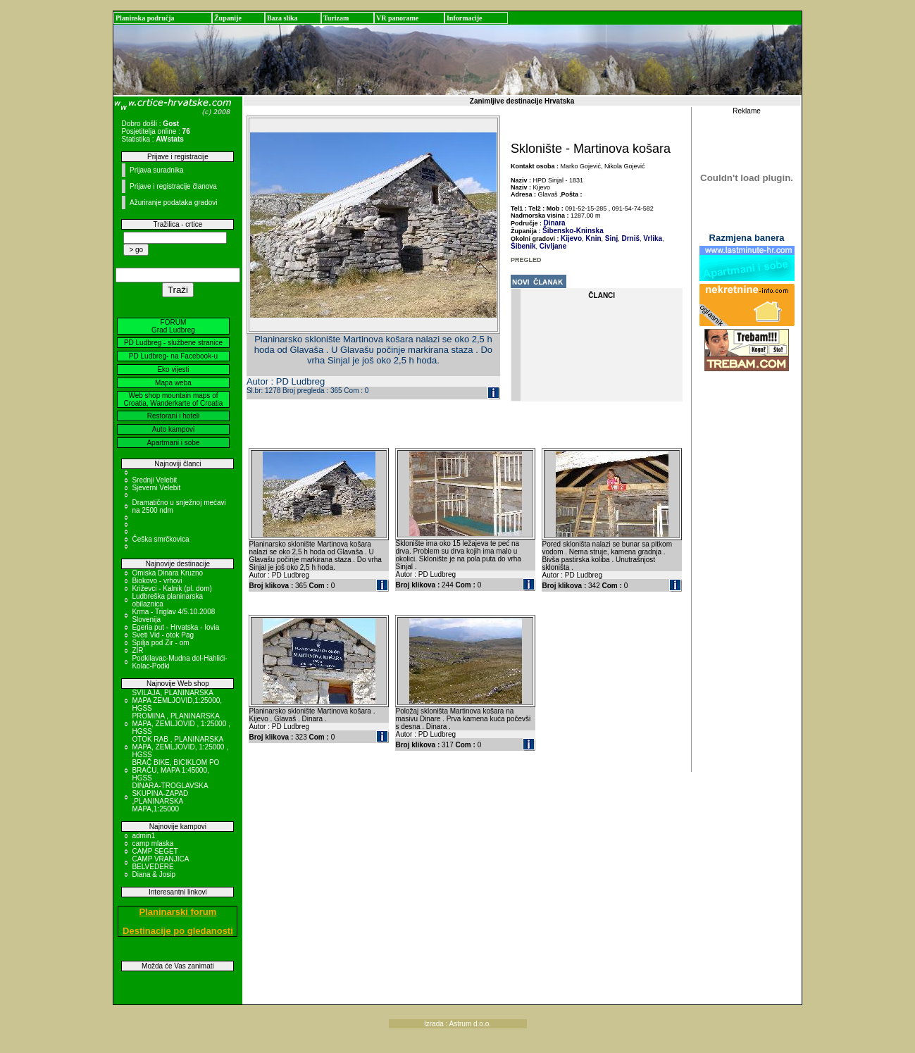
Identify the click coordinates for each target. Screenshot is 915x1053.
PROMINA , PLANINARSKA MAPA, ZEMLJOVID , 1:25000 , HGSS (181, 723)
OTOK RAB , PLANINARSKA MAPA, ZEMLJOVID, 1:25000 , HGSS (180, 747)
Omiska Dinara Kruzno (167, 573)
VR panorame (397, 18)
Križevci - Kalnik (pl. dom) (171, 588)
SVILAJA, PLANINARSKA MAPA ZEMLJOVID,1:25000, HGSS (177, 700)
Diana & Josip (153, 874)
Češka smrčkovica (160, 539)
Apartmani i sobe (173, 443)
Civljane (551, 246)
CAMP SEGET (155, 851)
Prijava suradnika (157, 170)
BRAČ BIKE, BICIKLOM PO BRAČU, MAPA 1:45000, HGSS (175, 770)
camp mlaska (152, 843)
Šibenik (523, 246)
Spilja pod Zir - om (160, 643)
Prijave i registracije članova (173, 186)
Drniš (630, 238)
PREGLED (526, 259)
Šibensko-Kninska (573, 231)
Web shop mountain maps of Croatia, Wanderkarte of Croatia (173, 399)
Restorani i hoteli (173, 416)
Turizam (336, 18)
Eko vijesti (173, 369)
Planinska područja (145, 18)
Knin (593, 238)
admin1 (143, 836)
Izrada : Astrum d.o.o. (457, 1024)
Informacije (465, 18)
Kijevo (571, 238)
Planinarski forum (178, 911)
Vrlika (652, 238)
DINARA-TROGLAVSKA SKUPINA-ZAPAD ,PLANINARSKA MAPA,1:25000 (170, 797)
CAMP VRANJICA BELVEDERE (160, 863)
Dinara (555, 223)
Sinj (610, 238)
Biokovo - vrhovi (157, 581)
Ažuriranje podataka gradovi (174, 202)
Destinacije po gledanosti (178, 931)
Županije (228, 18)
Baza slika (282, 18)
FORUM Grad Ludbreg (173, 326)
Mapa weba (173, 383)
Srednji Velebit (154, 480)
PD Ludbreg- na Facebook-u (173, 356)
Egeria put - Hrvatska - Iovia (175, 627)
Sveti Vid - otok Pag (163, 635)
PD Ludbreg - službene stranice (173, 343)
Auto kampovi (173, 429)
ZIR (137, 650)
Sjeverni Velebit (156, 488)
